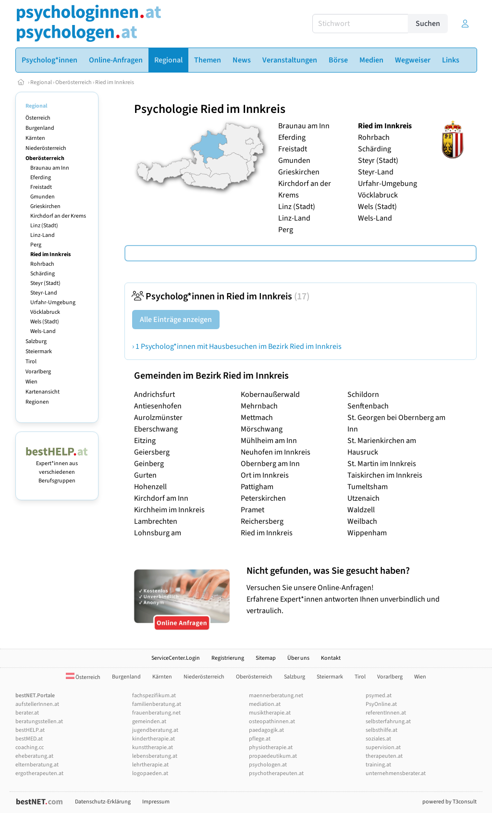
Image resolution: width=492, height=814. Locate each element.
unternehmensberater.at (396, 773)
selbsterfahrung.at (388, 721)
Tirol (31, 362)
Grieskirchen (45, 206)
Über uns (298, 658)
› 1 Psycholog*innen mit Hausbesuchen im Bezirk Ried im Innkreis (237, 346)
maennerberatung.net (276, 695)
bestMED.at (29, 739)
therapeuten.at (384, 756)
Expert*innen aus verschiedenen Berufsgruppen (56, 468)
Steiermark (38, 351)
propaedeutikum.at (273, 756)
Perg (35, 245)
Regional (41, 82)
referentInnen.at (386, 713)
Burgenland (39, 128)
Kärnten (35, 138)
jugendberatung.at (155, 730)
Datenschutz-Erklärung (103, 802)
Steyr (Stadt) (45, 283)
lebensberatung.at (154, 756)
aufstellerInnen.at (37, 704)
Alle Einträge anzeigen (176, 319)
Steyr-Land (43, 293)
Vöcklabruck (45, 312)
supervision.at (383, 747)
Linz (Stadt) (44, 226)
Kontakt (331, 658)
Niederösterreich (45, 148)
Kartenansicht (42, 392)
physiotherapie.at (271, 747)
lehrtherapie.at (150, 765)
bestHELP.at (30, 730)
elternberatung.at (37, 765)
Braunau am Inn (49, 168)
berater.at (27, 713)
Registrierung (227, 658)
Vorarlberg (38, 372)
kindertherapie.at (153, 739)
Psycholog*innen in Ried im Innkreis (220, 296)
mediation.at (265, 704)
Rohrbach (42, 264)
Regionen (37, 402)
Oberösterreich (73, 82)
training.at (378, 765)
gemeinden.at (149, 721)
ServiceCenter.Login (175, 658)
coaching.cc (29, 747)
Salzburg (36, 341)
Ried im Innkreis (114, 82)
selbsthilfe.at (381, 730)
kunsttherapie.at (152, 747)
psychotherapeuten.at (276, 773)
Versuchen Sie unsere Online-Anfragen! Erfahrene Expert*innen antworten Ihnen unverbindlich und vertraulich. (359, 590)
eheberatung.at (34, 756)
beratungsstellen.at (39, 721)
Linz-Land (42, 235)
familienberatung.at (156, 704)
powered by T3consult (449, 802)
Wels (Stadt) (44, 322)
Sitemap (266, 658)
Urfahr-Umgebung (52, 302)
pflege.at (260, 739)
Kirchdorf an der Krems (58, 216)
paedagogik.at (266, 730)
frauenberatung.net (156, 713)
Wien (31, 382)
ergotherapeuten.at (39, 773)
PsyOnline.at (381, 704)
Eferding (40, 177)
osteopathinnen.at (272, 721)
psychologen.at (268, 765)
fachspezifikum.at (154, 695)
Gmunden (42, 197)
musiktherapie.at (270, 713)
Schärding (42, 274)
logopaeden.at (150, 773)
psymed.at (379, 695)
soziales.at (378, 739)
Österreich (37, 118)
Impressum (156, 802)
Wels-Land (43, 331)
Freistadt (41, 187)
